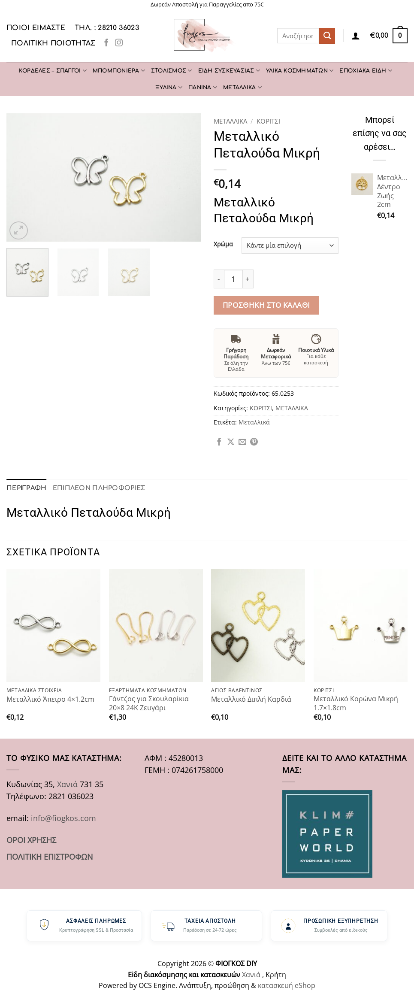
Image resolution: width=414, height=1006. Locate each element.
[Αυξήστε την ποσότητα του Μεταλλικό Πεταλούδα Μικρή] (248, 279)
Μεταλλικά (254, 422)
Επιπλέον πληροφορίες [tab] (96, 488)
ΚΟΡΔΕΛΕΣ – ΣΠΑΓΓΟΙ (53, 71)
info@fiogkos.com (63, 817)
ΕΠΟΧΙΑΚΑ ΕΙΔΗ (365, 71)
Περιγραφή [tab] (25, 488)
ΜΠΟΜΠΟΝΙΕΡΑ (119, 71)
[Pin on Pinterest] (254, 442)
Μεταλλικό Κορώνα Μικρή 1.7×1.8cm (356, 703)
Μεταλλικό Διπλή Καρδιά (251, 698)
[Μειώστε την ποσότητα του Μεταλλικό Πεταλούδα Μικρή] (219, 279)
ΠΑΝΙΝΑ (202, 87)
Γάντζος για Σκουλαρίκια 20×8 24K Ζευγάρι (149, 703)
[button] (389, 35)
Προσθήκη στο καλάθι (266, 305)
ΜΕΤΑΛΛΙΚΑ (242, 87)
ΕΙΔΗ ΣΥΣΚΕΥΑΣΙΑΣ (229, 71)
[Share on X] (231, 442)
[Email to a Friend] (242, 442)
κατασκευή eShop (286, 985)
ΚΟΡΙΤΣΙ (268, 121)
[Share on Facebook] (219, 442)
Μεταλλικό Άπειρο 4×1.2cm (50, 698)
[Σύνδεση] (355, 35)
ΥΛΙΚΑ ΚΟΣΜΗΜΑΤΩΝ (299, 71)
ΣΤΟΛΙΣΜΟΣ (171, 71)
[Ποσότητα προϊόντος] (233, 279)
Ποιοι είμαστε (35, 28)
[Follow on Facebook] (106, 43)
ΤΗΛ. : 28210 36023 (107, 28)
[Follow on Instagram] (119, 43)
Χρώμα (223, 244)
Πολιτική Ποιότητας (53, 43)
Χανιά (67, 784)
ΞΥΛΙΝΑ (168, 87)
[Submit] (327, 36)
